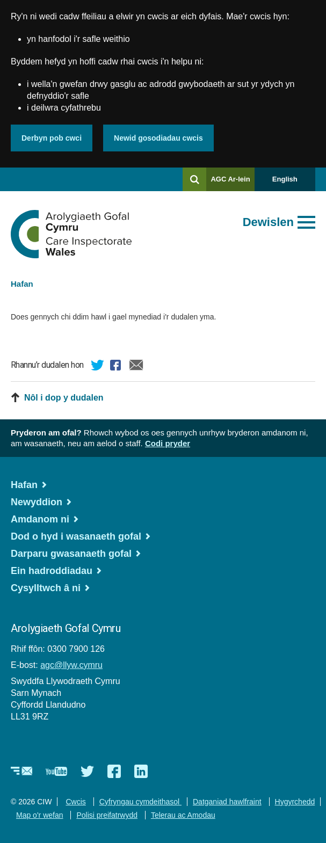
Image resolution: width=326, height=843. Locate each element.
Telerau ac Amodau (183, 815)
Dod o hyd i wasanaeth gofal (76, 536)
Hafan (22, 283)
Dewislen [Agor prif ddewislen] (268, 222)
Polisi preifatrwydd (106, 815)
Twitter (98, 367)
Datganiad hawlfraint (227, 801)
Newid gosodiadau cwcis (158, 138)
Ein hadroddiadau (51, 570)
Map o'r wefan (39, 815)
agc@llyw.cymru (71, 665)
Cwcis (75, 801)
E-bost (136, 367)
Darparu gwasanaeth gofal (71, 553)
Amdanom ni (40, 519)
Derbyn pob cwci (51, 138)
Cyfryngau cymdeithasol (140, 801)
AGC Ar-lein (232, 183)
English (285, 179)
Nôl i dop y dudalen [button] (64, 397)
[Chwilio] (194, 179)
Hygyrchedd (295, 801)
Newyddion (36, 502)
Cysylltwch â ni (46, 588)
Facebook (117, 367)
